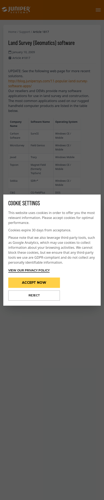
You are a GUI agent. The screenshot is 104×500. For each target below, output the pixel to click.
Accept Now (34, 283)
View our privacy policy (29, 270)
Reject (34, 295)
